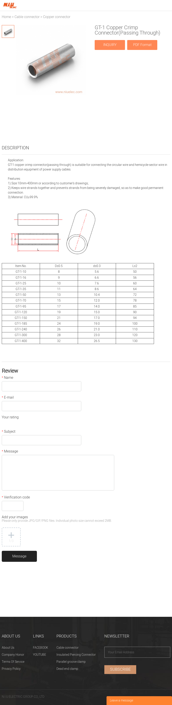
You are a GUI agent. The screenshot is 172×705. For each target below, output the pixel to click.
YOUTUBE (39, 654)
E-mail (8, 398)
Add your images (57, 519)
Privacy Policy (11, 669)
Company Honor (13, 654)
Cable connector (27, 17)
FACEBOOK (40, 647)
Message (10, 452)
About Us (8, 647)
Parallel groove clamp (71, 661)
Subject (8, 432)
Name (7, 378)
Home (6, 17)
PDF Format (142, 45)
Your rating (10, 418)
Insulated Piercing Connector (76, 654)
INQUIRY (110, 45)
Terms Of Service (13, 661)
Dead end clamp (67, 669)
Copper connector (56, 17)
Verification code (16, 498)
